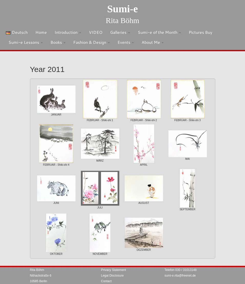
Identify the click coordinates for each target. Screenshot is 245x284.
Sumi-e (122, 9)
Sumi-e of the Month (159, 32)
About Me (153, 42)
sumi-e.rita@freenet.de (180, 275)
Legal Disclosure (112, 275)
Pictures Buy (200, 32)
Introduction (68, 32)
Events (126, 42)
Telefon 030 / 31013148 (181, 270)
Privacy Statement (113, 270)
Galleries (120, 32)
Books (58, 42)
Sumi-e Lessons (25, 42)
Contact (106, 281)
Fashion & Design (91, 42)
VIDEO (95, 32)
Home (41, 32)
